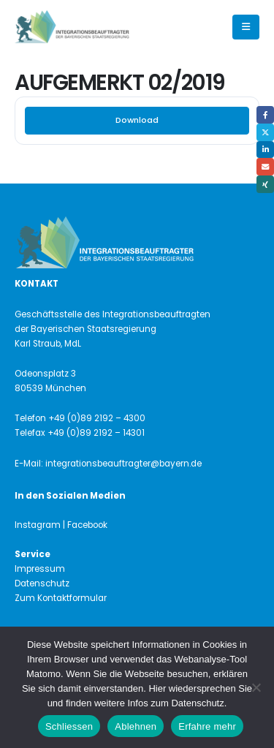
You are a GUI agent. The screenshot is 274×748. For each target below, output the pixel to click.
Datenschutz (42, 583)
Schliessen (69, 726)
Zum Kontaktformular (61, 598)
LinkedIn (265, 150)
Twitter (265, 132)
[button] (245, 27)
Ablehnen (135, 726)
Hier (157, 688)
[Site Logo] (97, 27)
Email (265, 166)
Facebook (265, 115)
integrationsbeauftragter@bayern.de (123, 463)
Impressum (40, 569)
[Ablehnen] (255, 687)
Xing (265, 184)
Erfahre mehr (207, 726)
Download (137, 120)
